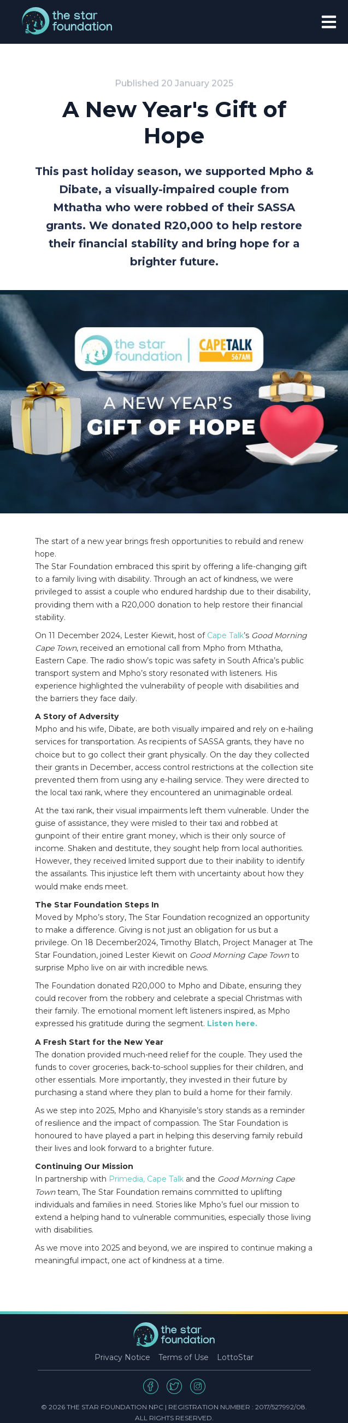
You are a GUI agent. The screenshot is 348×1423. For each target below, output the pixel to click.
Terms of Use (183, 1357)
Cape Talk (225, 635)
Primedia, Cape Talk (146, 1179)
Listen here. (232, 1023)
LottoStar (235, 1357)
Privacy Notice (122, 1357)
